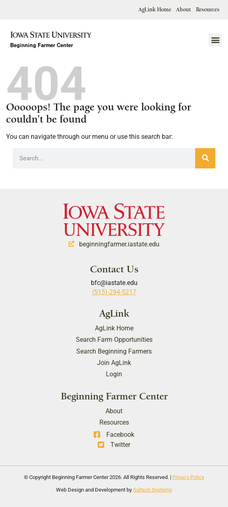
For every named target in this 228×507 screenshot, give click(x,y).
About (183, 9)
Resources (207, 9)
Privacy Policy (188, 477)
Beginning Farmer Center (41, 45)
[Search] (205, 158)
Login (114, 374)
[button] (215, 40)
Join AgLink (114, 363)
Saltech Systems (152, 490)
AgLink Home (154, 9)
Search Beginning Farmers (114, 351)
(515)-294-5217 (114, 292)
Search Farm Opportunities (114, 339)
